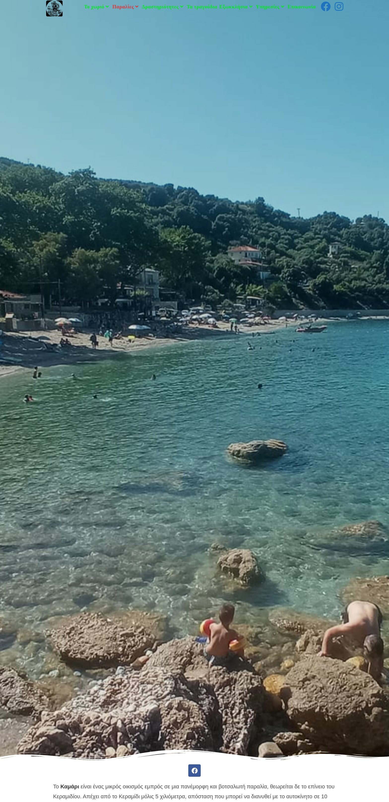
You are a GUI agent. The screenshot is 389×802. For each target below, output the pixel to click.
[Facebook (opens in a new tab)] (326, 6)
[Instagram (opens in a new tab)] (339, 6)
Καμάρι (69, 786)
